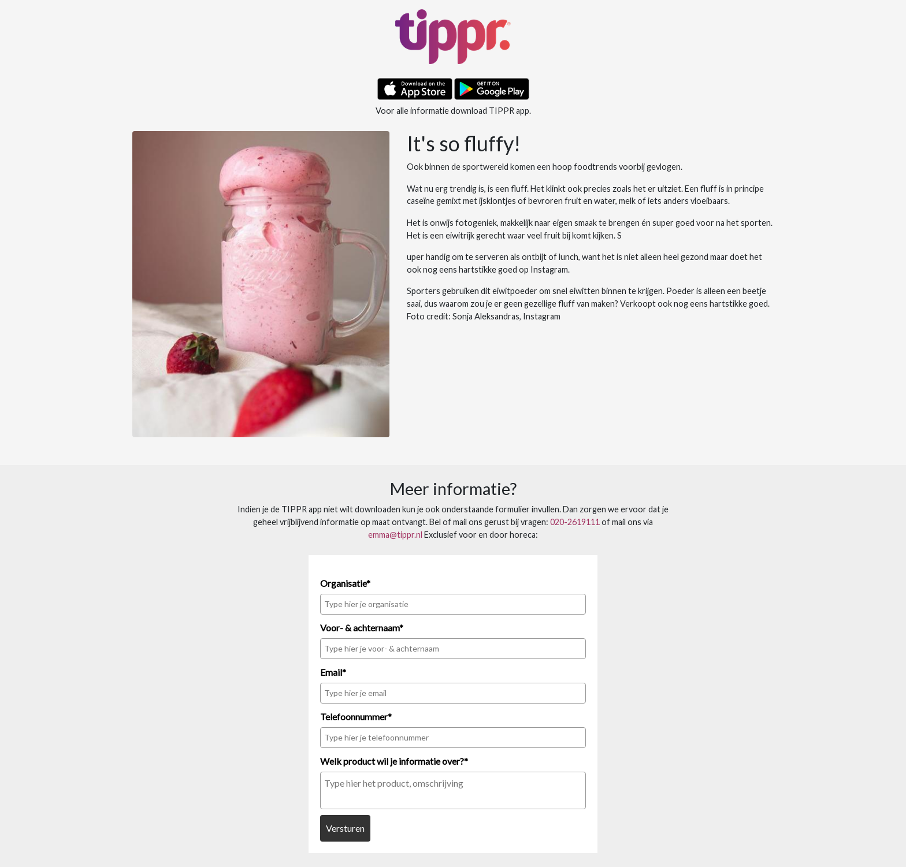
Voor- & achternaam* (361, 627)
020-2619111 (575, 522)
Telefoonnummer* (356, 716)
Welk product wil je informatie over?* (394, 761)
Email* (333, 672)
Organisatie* (345, 583)
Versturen (345, 828)
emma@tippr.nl (395, 534)
